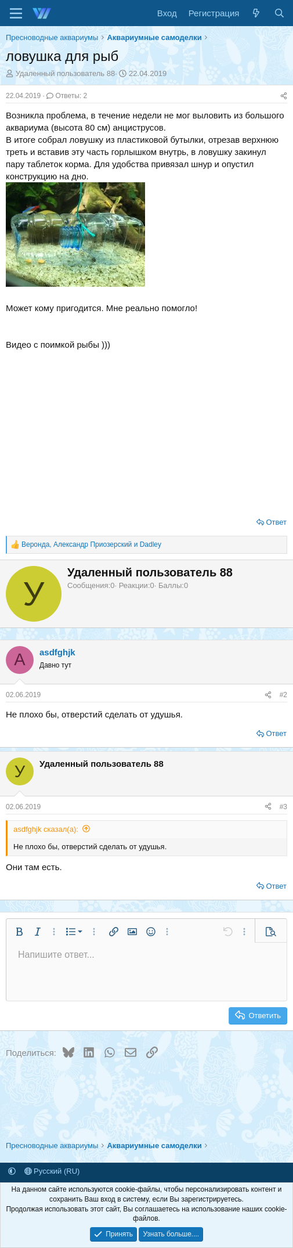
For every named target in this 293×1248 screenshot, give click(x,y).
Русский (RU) (52, 1171)
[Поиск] (279, 13)
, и (91, 544)
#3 (283, 807)
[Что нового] (256, 13)
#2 (283, 695)
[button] (19, 931)
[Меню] (16, 13)
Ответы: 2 (66, 96)
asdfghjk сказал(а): (45, 829)
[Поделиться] (283, 96)
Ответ (276, 522)
